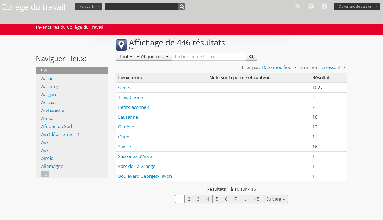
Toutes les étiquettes (143, 56)
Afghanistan (53, 110)
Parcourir (87, 6)
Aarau (47, 78)
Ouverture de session (355, 6)
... (45, 174)
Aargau (48, 94)
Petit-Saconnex (133, 107)
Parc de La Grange (137, 166)
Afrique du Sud (56, 126)
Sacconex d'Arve (135, 156)
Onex (123, 137)
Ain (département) (60, 134)
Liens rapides (324, 6)
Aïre (45, 150)
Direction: (309, 67)
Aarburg (49, 86)
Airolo (47, 158)
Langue (311, 6)
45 (257, 199)
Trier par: (250, 67)
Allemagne (52, 166)
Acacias (48, 102)
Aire (45, 142)
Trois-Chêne (130, 97)
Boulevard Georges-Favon (145, 176)
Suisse (124, 146)
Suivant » (275, 199)
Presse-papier (297, 6)
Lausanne (128, 117)
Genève (126, 87)
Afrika (47, 118)
